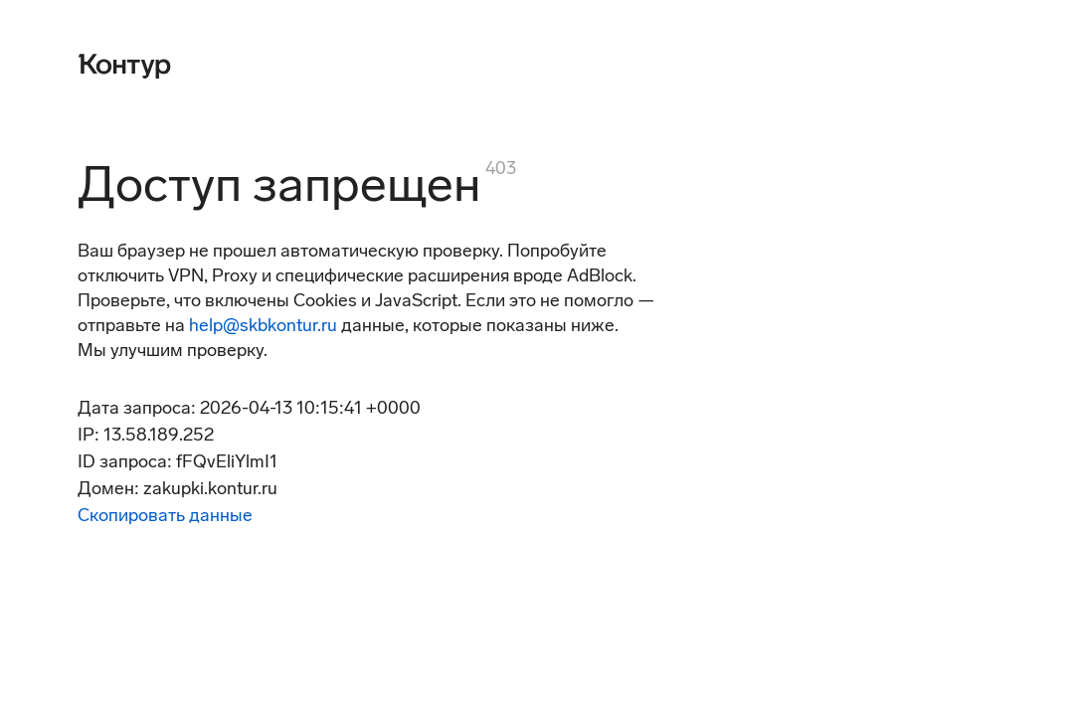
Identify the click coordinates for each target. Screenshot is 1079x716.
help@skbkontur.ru (263, 325)
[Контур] (124, 64)
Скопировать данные (165, 515)
